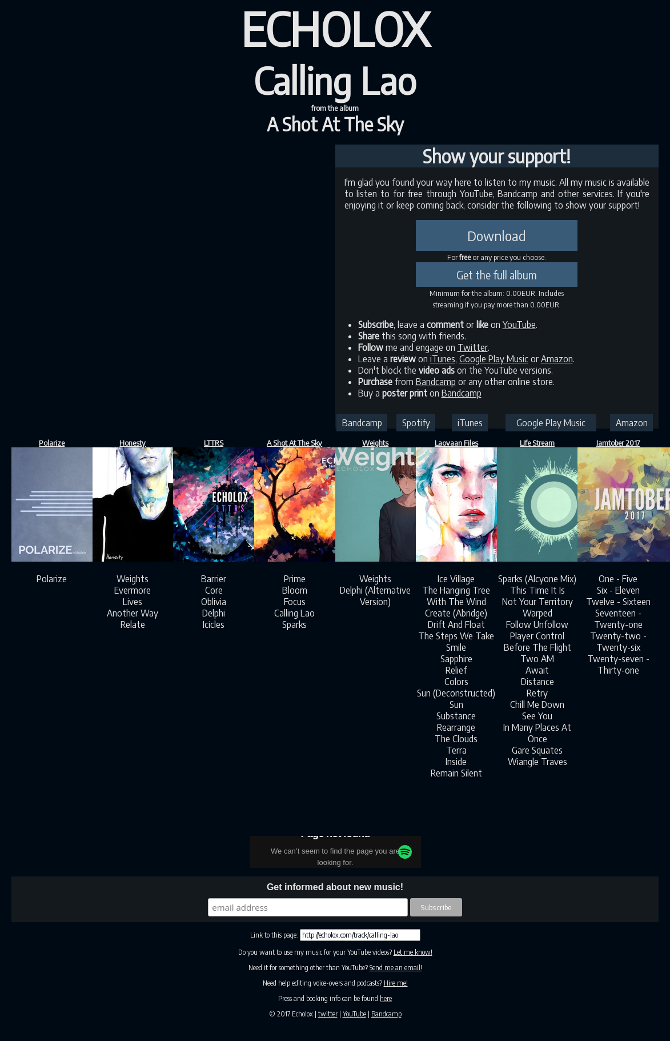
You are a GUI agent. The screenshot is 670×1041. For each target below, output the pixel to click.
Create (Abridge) (456, 613)
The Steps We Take (456, 636)
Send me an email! (396, 967)
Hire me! (396, 983)
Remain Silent (456, 773)
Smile (456, 647)
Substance (456, 716)
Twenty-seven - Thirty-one (618, 664)
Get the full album (496, 275)
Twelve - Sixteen (618, 601)
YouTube (519, 324)
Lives (132, 601)
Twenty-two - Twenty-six (618, 641)
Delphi (213, 613)
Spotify (416, 423)
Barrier (213, 578)
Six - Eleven (618, 590)
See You (537, 716)
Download (496, 235)
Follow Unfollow (537, 624)
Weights (133, 578)
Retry (537, 693)
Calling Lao (294, 613)
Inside (456, 761)
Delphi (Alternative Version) (375, 595)
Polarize (52, 578)
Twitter (473, 347)
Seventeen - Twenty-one (618, 618)
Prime (295, 578)
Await (537, 670)
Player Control (537, 636)
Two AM (537, 658)
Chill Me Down (537, 704)
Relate (133, 624)
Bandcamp (436, 381)
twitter (328, 1014)
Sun (456, 704)
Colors (456, 681)
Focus (295, 601)
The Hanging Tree (456, 590)
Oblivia (213, 601)
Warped (537, 613)
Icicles (213, 624)
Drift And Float (456, 624)
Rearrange (456, 727)
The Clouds (456, 738)
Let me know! (413, 952)
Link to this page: (275, 935)
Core (214, 590)
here (386, 998)
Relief (456, 670)
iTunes (442, 359)
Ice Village (456, 578)
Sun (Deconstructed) (456, 693)
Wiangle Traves (537, 761)
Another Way (132, 613)
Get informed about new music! (335, 887)
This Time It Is (537, 590)
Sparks (294, 624)
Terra (456, 750)
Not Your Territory (537, 601)
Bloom (294, 590)
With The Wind (456, 601)
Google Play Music (493, 359)
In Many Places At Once (537, 733)
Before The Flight (537, 647)
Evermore (132, 590)
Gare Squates (537, 750)
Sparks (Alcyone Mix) (537, 578)
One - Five (618, 578)
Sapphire (456, 658)
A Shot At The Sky (335, 124)
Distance (537, 681)
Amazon (557, 359)
